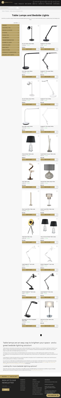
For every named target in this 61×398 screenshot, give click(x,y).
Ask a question (53, 395)
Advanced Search (4, 7)
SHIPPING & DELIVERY (37, 390)
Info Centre (28, 3)
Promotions (49, 3)
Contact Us (41, 3)
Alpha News (56, 3)
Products (21, 3)
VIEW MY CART (13, 376)
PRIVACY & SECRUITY (36, 392)
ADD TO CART (29, 49)
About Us (34, 3)
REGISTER (4, 376)
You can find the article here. (37, 370)
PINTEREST (22, 390)
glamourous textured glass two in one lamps (16, 363)
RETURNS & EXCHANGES (37, 394)
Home (15, 3)
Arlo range (45, 362)
